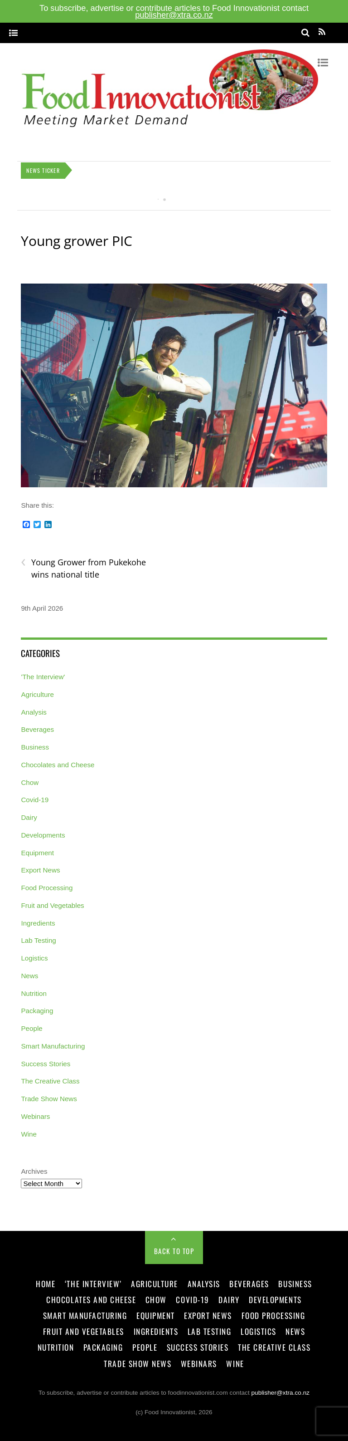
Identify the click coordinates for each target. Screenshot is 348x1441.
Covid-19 (34, 800)
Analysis (34, 712)
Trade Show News (49, 1099)
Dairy (29, 817)
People (31, 1028)
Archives (34, 1171)
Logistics (34, 958)
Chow (30, 782)
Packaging (37, 1011)
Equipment (37, 853)
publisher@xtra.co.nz (174, 15)
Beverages (37, 729)
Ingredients (38, 923)
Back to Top (174, 1251)
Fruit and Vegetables (52, 905)
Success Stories (45, 1064)
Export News (40, 870)
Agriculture (37, 694)
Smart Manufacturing (53, 1046)
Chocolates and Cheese (57, 765)
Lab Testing (38, 940)
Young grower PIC (76, 240)
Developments (43, 835)
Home (45, 1283)
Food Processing (46, 888)
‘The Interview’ (93, 1283)
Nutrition (34, 993)
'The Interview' (43, 677)
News (29, 976)
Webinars (35, 1116)
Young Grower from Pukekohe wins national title (83, 568)
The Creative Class (50, 1081)
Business (35, 747)
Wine (29, 1134)
